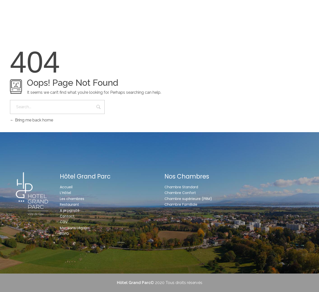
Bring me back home (31, 120)
